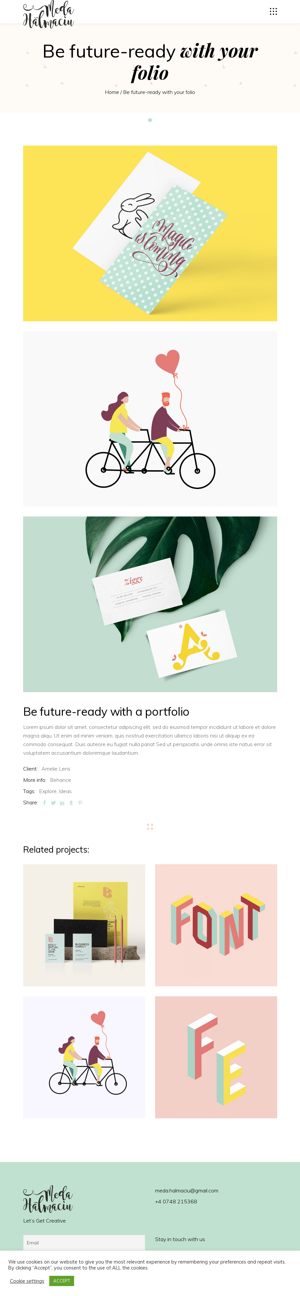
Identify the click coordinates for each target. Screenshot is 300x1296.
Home (112, 92)
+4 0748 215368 (176, 1201)
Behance (60, 780)
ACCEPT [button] (61, 1280)
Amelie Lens (55, 768)
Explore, (48, 791)
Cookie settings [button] (27, 1281)
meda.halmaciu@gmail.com (186, 1190)
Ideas (65, 791)
